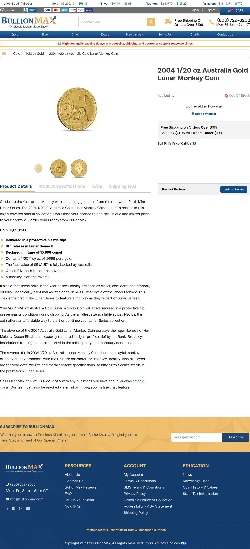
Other (75, 34)
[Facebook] (13, 508)
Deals (105, 34)
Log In (195, 10)
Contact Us (225, 34)
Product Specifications (61, 186)
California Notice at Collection (148, 500)
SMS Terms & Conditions (144, 487)
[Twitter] (7, 508)
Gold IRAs (73, 506)
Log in (189, 106)
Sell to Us (165, 34)
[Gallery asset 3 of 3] (78, 168)
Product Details (16, 186)
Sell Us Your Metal (79, 500)
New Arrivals (135, 34)
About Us (72, 475)
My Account (133, 475)
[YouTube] (28, 508)
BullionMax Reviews (80, 487)
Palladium (209, 3)
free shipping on (188, 20)
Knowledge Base (196, 481)
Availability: (166, 96)
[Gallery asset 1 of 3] (77, 109)
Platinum (152, 3)
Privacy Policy (135, 494)
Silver (105, 3)
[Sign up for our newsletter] (196, 437)
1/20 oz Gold (35, 53)
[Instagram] (20, 508)
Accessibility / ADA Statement (148, 506)
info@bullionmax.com (26, 499)
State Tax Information (200, 494)
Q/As (97, 186)
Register (211, 10)
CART (237, 10)
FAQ (68, 494)
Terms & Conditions (140, 481)
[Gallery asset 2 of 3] (58, 168)
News (187, 475)
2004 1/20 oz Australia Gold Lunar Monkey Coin (83, 53)
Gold (55, 3)
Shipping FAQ (122, 186)
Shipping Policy (136, 513)
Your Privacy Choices (166, 543)
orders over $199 (188, 25)
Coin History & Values (200, 487)
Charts (195, 34)
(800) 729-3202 (20, 484)
